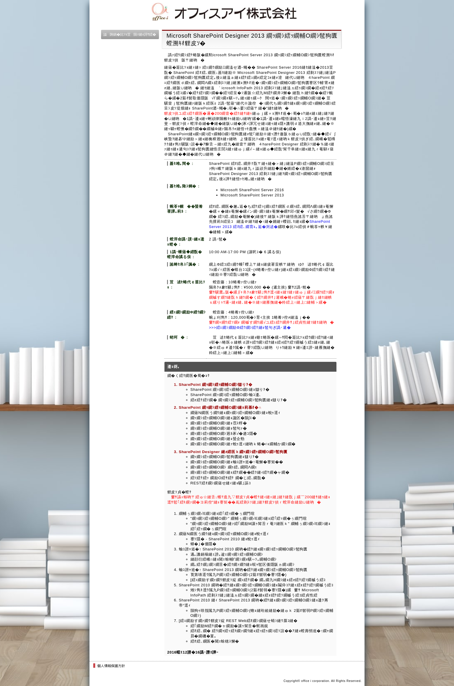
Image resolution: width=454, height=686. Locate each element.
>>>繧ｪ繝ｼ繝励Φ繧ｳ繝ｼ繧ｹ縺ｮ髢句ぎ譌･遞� (250, 327)
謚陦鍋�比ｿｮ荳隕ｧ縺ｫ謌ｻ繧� (129, 34)
